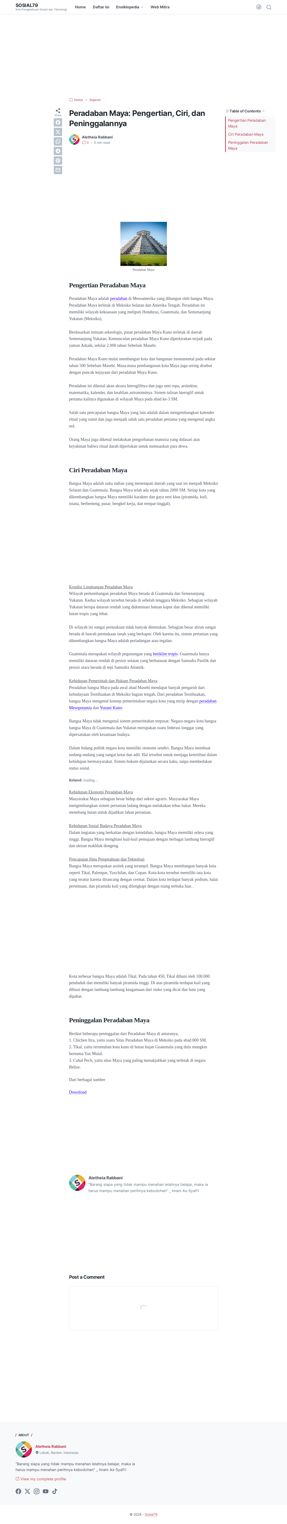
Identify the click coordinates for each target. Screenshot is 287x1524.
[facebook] (58, 122)
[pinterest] (58, 160)
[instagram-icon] (36, 1492)
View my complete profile (41, 1479)
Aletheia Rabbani (50, 1446)
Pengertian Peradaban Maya (247, 123)
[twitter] (58, 132)
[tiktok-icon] (54, 1492)
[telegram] (58, 151)
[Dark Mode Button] (259, 7)
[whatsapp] (58, 141)
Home (80, 7)
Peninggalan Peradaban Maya (248, 145)
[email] (58, 170)
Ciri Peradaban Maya (245, 134)
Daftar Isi (101, 7)
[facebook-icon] (18, 1492)
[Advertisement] (144, 55)
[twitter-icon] (27, 1492)
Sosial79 (27, 5)
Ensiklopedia (127, 7)
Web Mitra (160, 7)
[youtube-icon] (45, 1492)
